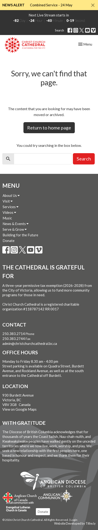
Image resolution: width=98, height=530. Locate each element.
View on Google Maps (19, 409)
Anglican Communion (55, 496)
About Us (11, 195)
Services (11, 207)
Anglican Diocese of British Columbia (55, 481)
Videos (9, 212)
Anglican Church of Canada (19, 497)
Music (7, 218)
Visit (8, 201)
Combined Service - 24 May (51, 5)
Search (59, 30)
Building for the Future (20, 235)
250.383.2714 (13, 333)
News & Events (16, 224)
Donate (9, 240)
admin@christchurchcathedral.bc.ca (29, 343)
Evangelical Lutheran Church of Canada (18, 507)
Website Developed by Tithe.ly (75, 523)
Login (74, 520)
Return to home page (49, 127)
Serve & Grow (15, 229)
